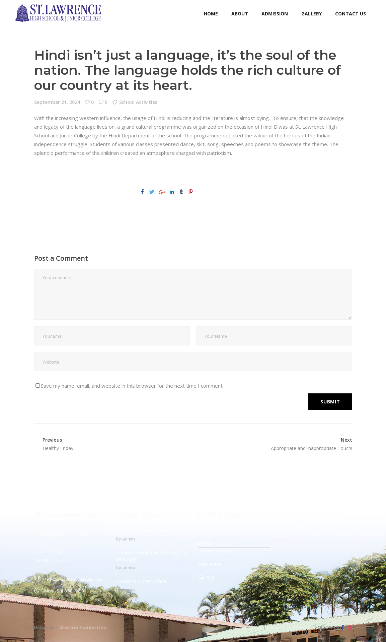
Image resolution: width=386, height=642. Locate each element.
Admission (210, 564)
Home (205, 530)
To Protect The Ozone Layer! (150, 530)
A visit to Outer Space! (141, 581)
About (205, 542)
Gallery (206, 576)
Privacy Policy (245, 627)
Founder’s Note (219, 551)
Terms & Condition (287, 627)
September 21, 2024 (57, 102)
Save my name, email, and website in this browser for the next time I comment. (132, 385)
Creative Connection (82, 627)
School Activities (138, 102)
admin (128, 539)
